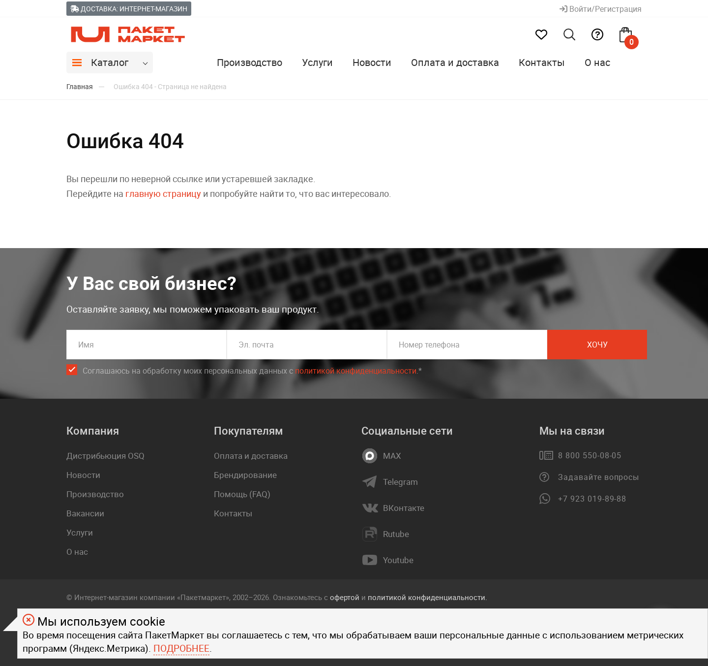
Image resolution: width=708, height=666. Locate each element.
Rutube (396, 534)
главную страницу (163, 193)
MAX (392, 455)
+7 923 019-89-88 (592, 499)
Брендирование (245, 474)
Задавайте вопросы (598, 477)
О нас (597, 62)
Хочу (597, 344)
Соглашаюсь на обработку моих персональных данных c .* (252, 371)
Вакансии (85, 513)
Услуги (317, 62)
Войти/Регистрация (601, 9)
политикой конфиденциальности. (427, 597)
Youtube (398, 560)
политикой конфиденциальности (355, 370)
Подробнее (181, 648)
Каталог (109, 62)
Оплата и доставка (455, 62)
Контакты (542, 62)
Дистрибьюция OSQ (105, 455)
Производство (249, 62)
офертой (344, 597)
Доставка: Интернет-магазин (128, 8)
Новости (372, 62)
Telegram (400, 481)
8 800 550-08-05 (589, 455)
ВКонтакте (403, 508)
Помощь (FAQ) (242, 494)
